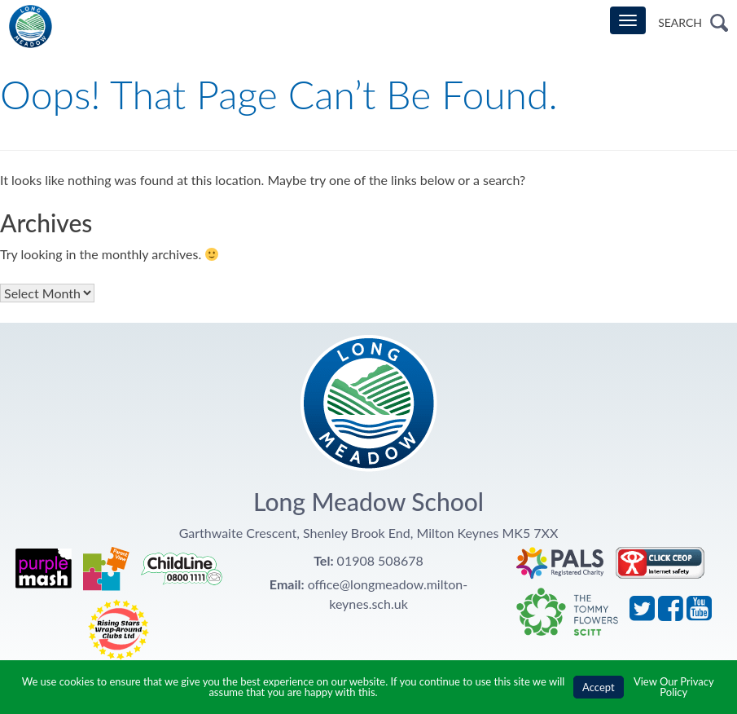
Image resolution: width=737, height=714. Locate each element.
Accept (598, 687)
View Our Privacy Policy (674, 687)
